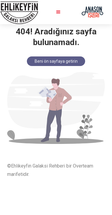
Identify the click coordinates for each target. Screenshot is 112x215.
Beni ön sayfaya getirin (56, 61)
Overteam (83, 166)
